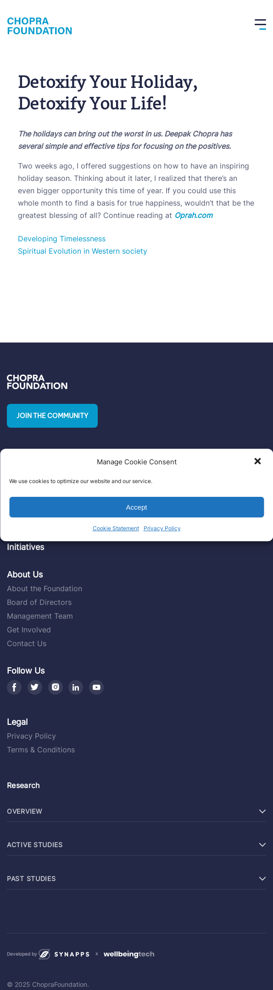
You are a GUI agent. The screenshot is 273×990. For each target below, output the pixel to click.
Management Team (40, 615)
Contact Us (26, 643)
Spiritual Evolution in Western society (82, 251)
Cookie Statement (116, 528)
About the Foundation (44, 588)
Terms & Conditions (41, 749)
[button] (258, 462)
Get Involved (29, 629)
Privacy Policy (162, 528)
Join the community (52, 416)
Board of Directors (39, 602)
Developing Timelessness (62, 238)
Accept (136, 507)
